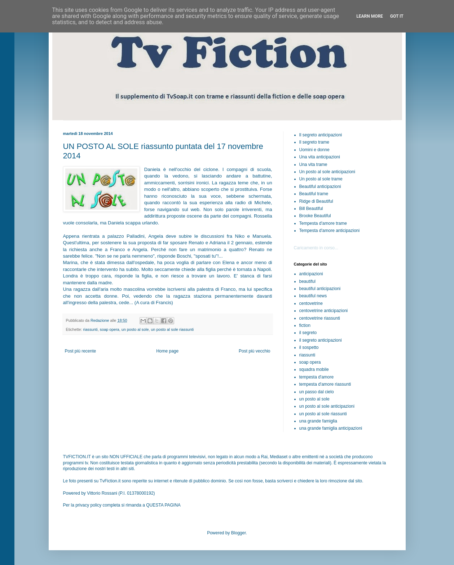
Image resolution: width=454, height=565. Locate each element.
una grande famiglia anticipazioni (330, 428)
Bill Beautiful (311, 208)
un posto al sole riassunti (172, 329)
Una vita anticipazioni (319, 156)
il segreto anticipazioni (320, 340)
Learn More (369, 16)
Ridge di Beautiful (316, 201)
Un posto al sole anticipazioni (327, 171)
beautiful (307, 281)
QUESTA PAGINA (163, 505)
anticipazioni (311, 273)
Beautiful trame (314, 193)
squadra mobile (314, 369)
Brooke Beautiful (315, 215)
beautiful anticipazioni (320, 288)
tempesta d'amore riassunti (325, 384)
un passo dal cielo (316, 391)
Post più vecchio (254, 351)
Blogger (238, 532)
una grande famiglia (318, 421)
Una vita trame (313, 164)
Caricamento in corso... (316, 247)
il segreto (308, 332)
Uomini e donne (314, 149)
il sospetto (309, 347)
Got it (397, 16)
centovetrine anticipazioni (323, 310)
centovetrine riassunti (319, 318)
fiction (304, 325)
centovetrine (311, 303)
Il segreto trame (314, 142)
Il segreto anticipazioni (320, 134)
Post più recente (80, 351)
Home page (167, 351)
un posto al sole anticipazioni (326, 406)
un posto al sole (135, 329)
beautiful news (313, 295)
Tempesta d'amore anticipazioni (329, 230)
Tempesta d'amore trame (323, 223)
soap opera (109, 329)
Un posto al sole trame (321, 178)
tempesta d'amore (316, 377)
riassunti (90, 329)
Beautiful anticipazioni (320, 186)
